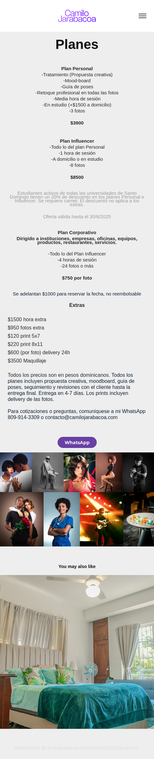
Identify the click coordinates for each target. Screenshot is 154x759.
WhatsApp (77, 442)
